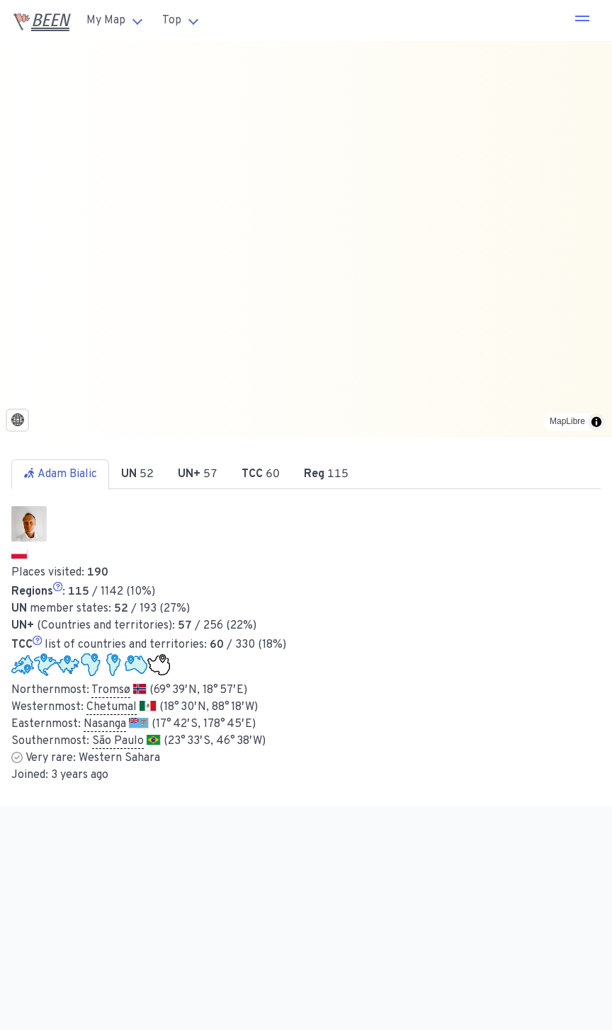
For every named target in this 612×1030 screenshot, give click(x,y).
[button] (582, 20)
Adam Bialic (60, 474)
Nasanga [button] (105, 724)
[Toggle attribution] (596, 421)
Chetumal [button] (111, 707)
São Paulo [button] (118, 741)
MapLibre (567, 421)
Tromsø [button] (110, 690)
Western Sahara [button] (119, 758)
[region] (306, 239)
